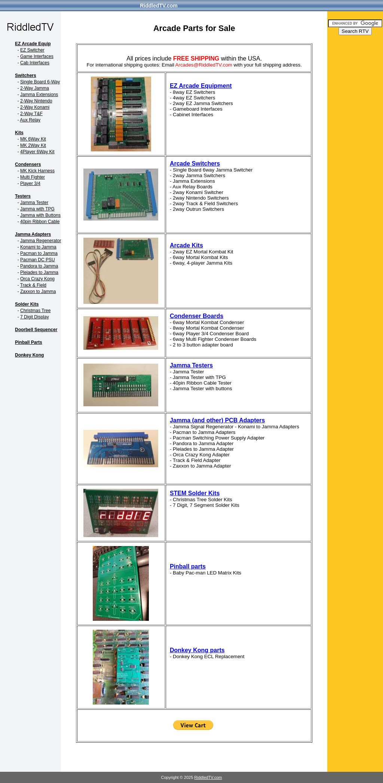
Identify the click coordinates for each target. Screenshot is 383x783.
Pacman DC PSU (37, 259)
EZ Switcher (32, 50)
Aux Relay (30, 120)
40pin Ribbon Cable (39, 221)
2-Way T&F (31, 113)
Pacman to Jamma (39, 253)
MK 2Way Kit (33, 145)
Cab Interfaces (34, 62)
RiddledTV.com (159, 6)
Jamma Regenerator (40, 240)
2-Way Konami (34, 107)
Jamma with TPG (37, 209)
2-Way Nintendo (36, 101)
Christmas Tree (35, 310)
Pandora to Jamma (39, 266)
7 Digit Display (34, 317)
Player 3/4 (30, 183)
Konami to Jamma (38, 247)
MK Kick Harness (37, 170)
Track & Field (33, 285)
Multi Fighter (32, 177)
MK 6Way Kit (33, 139)
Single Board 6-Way (40, 81)
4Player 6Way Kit (37, 151)
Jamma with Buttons (40, 215)
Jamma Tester (34, 202)
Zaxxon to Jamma (38, 291)
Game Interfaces (36, 56)
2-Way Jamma (34, 88)
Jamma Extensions (39, 94)
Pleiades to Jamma (39, 272)
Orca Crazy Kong (37, 278)
